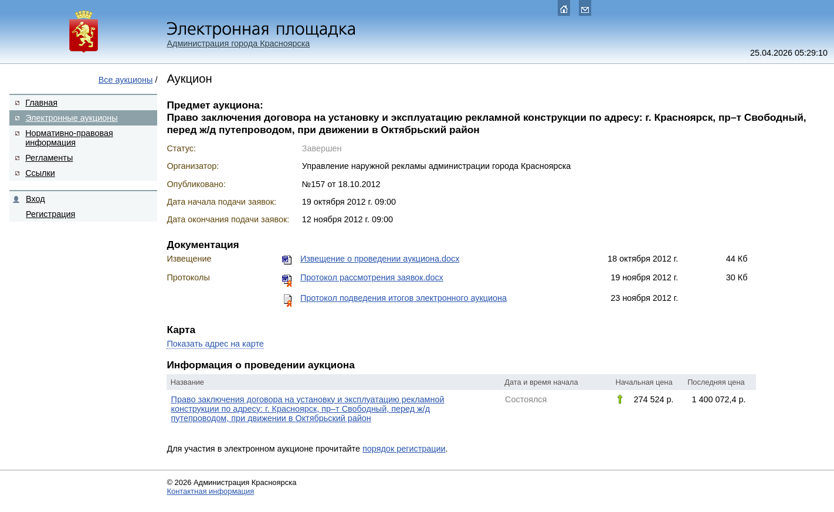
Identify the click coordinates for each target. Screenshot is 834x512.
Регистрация (50, 214)
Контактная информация (210, 491)
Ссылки (40, 173)
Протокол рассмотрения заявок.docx (371, 277)
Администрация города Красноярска (238, 43)
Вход (35, 199)
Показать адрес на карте (215, 343)
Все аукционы (126, 79)
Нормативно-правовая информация (69, 137)
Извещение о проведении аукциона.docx (379, 258)
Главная (41, 102)
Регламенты (49, 157)
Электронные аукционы (71, 118)
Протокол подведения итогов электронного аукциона (403, 298)
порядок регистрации (404, 448)
